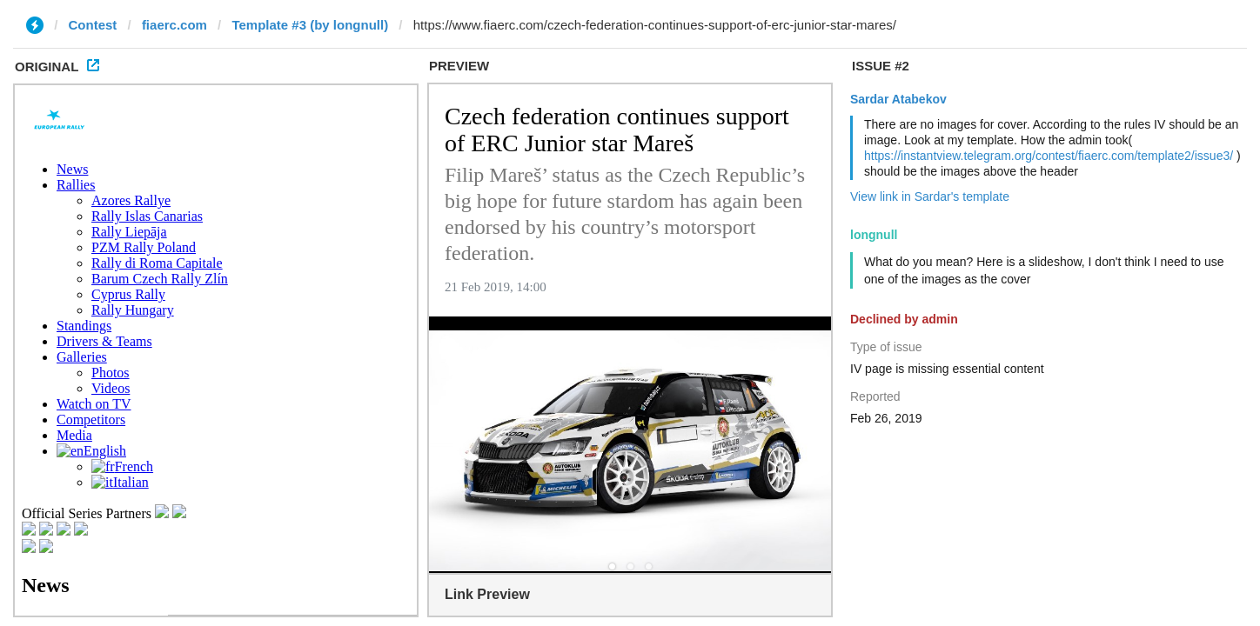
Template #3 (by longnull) (309, 24)
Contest (93, 24)
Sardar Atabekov (898, 99)
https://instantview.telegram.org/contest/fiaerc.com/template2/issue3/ (1048, 156)
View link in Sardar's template (929, 196)
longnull (873, 235)
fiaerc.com (174, 24)
